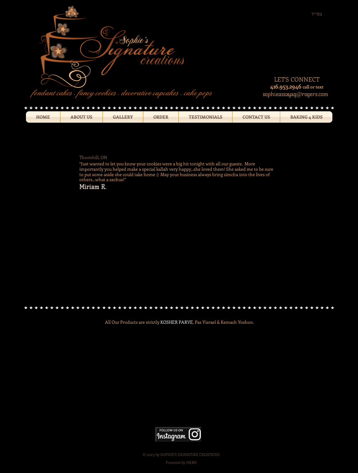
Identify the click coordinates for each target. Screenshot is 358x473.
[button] (123, 117)
